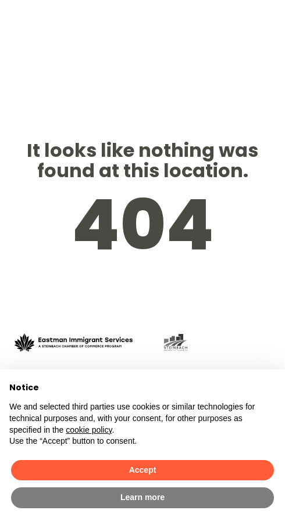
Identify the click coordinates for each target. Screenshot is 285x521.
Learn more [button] (142, 497)
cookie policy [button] (89, 429)
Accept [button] (142, 470)
